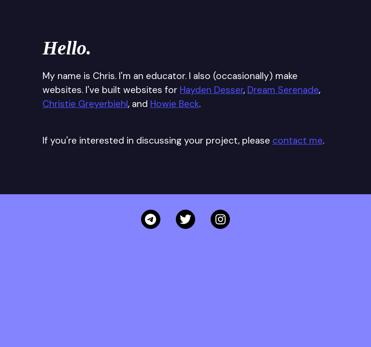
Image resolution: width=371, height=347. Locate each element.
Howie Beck (174, 104)
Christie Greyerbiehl (85, 104)
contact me (297, 140)
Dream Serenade (283, 90)
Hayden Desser (211, 90)
